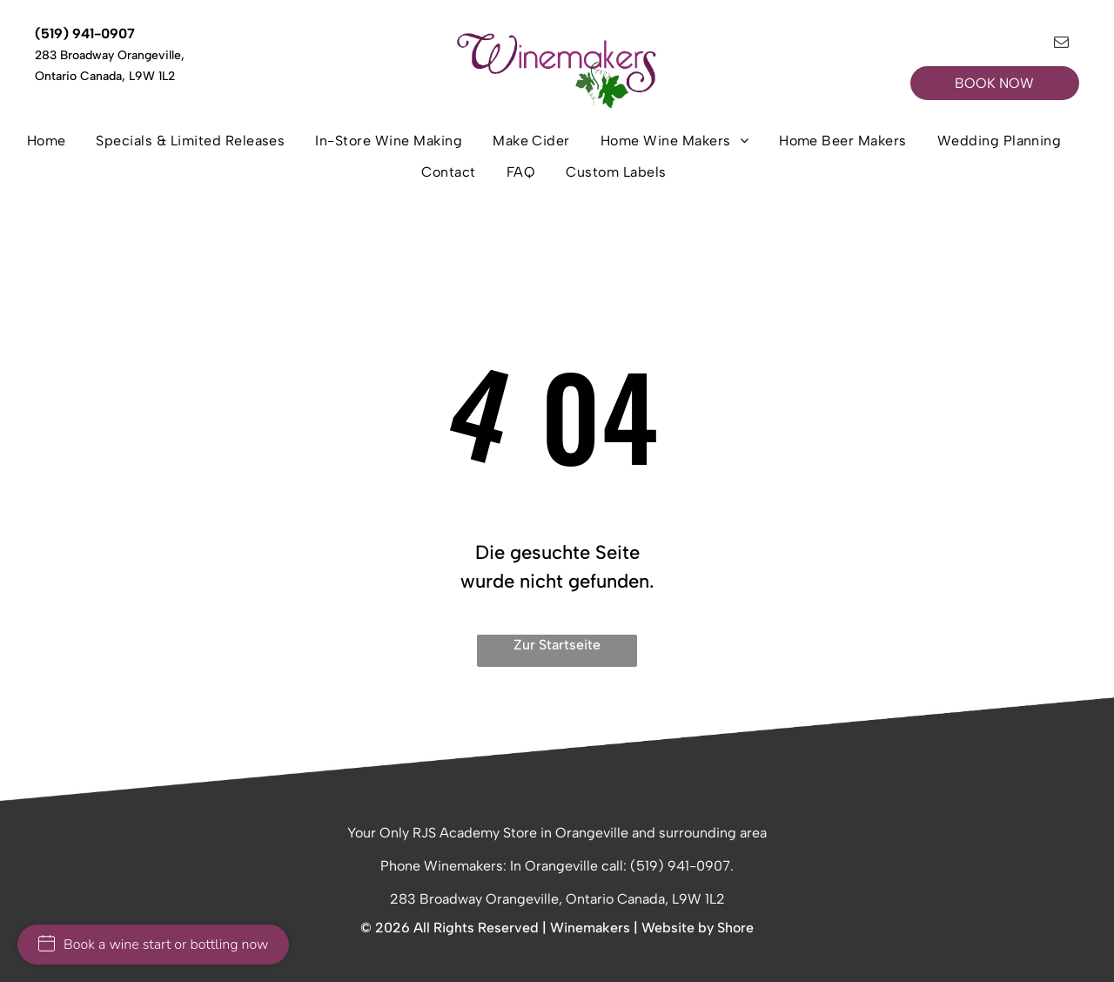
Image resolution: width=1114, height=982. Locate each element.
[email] (1061, 44)
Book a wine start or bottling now (153, 944)
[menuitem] (53, 146)
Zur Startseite (557, 644)
